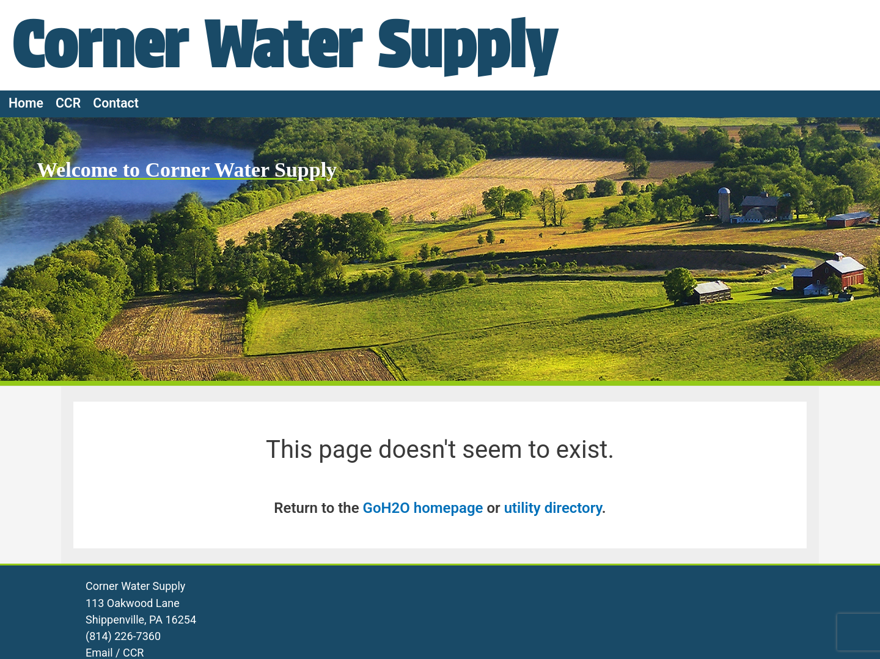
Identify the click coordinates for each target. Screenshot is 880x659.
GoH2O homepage (423, 508)
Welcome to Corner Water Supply (187, 169)
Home (26, 103)
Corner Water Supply (284, 44)
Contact (116, 103)
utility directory (553, 508)
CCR (68, 103)
